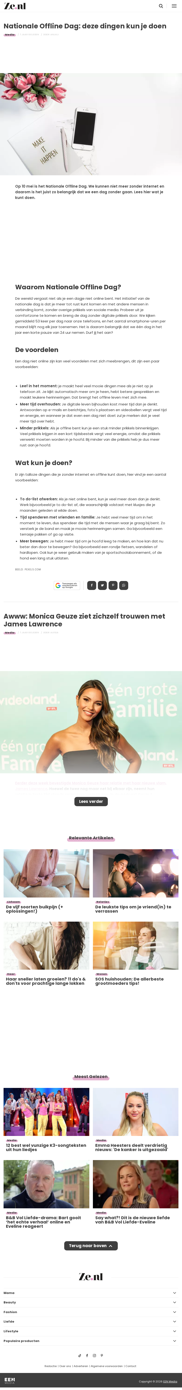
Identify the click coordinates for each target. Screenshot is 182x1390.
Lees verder (91, 801)
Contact (130, 1366)
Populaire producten (21, 1341)
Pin (113, 585)
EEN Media (170, 1381)
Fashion (10, 1312)
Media (9, 34)
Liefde (9, 1321)
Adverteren (81, 1366)
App (123, 585)
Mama (9, 1293)
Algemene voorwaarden (107, 1366)
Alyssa (54, 632)
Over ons (65, 1366)
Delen (91, 585)
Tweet (102, 585)
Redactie (51, 1366)
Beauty (10, 1302)
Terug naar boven (88, 1246)
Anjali (54, 34)
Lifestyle (11, 1331)
